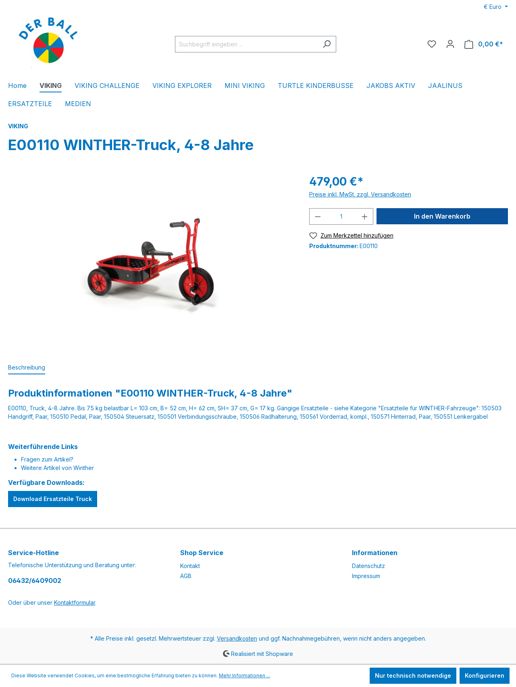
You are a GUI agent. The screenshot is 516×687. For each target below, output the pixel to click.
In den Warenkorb (442, 216)
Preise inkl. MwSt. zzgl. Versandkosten (360, 194)
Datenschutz (368, 565)
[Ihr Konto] (450, 44)
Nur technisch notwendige (413, 675)
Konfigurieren (484, 675)
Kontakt (190, 565)
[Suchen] (326, 44)
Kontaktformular (74, 602)
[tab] (26, 367)
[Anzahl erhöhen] (364, 216)
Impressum (366, 575)
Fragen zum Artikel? (47, 459)
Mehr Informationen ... (244, 675)
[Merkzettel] (431, 44)
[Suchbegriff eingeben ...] (246, 44)
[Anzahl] (341, 216)
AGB (185, 575)
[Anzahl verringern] (317, 216)
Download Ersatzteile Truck (52, 498)
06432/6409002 (34, 580)
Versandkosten (237, 638)
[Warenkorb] (484, 44)
